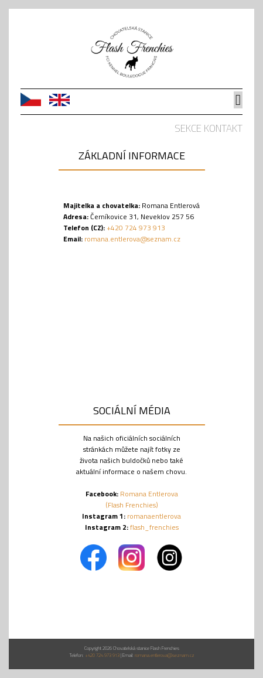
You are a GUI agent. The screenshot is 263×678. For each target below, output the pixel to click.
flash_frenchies (154, 527)
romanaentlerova (154, 516)
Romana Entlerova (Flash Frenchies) (141, 499)
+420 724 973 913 (135, 227)
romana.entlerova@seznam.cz (132, 238)
